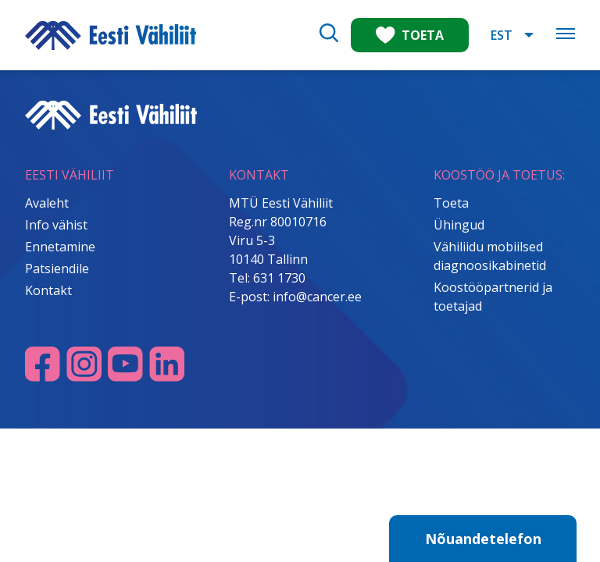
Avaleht (47, 203)
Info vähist (56, 224)
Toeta (451, 203)
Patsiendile (57, 268)
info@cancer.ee (317, 296)
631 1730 (279, 277)
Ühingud (459, 224)
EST (501, 35)
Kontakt (48, 290)
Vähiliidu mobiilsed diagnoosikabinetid (490, 256)
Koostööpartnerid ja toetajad (493, 297)
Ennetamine (60, 246)
